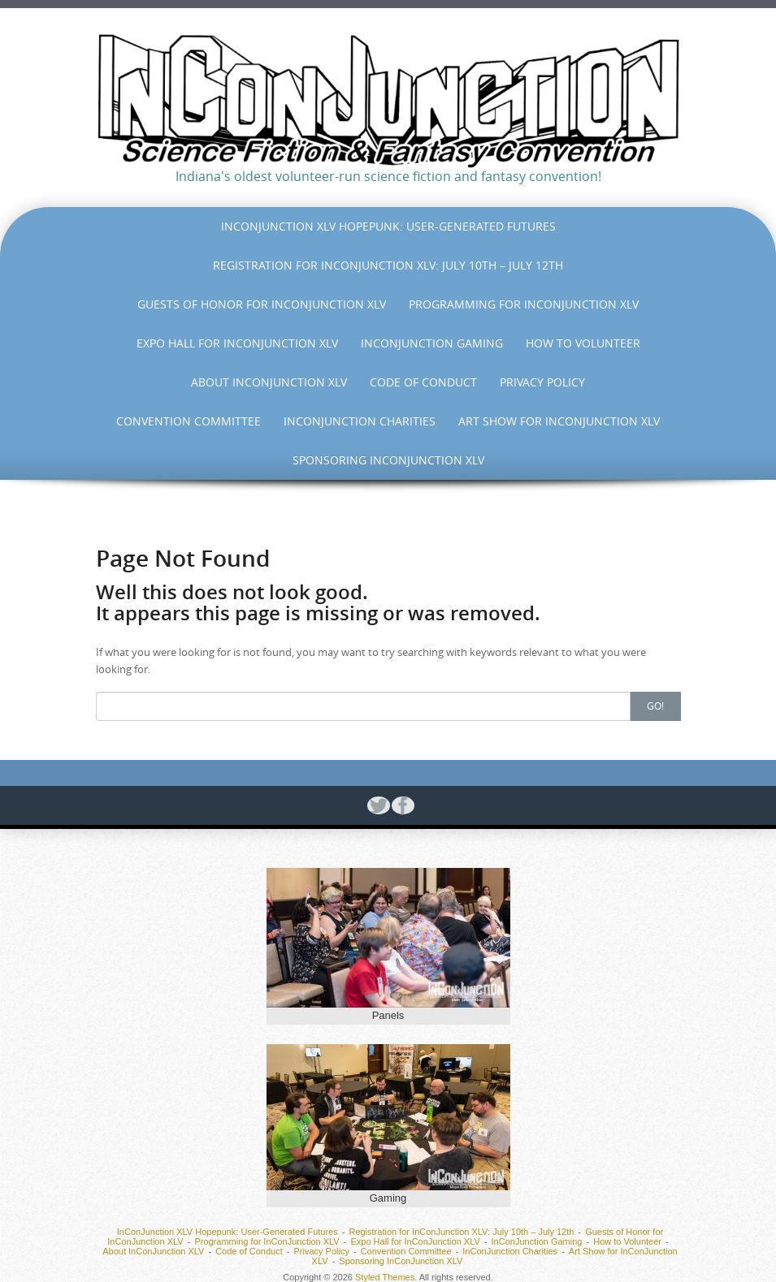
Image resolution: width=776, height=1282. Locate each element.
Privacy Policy (542, 382)
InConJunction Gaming (432, 343)
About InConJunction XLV (269, 382)
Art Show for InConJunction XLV (559, 421)
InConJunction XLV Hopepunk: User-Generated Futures (388, 226)
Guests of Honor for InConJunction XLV (261, 304)
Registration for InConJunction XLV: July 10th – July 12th (388, 265)
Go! (655, 705)
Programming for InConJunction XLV (524, 304)
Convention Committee (188, 421)
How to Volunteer (583, 343)
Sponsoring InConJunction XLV (388, 460)
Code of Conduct (423, 382)
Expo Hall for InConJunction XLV (237, 343)
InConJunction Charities (360, 421)
